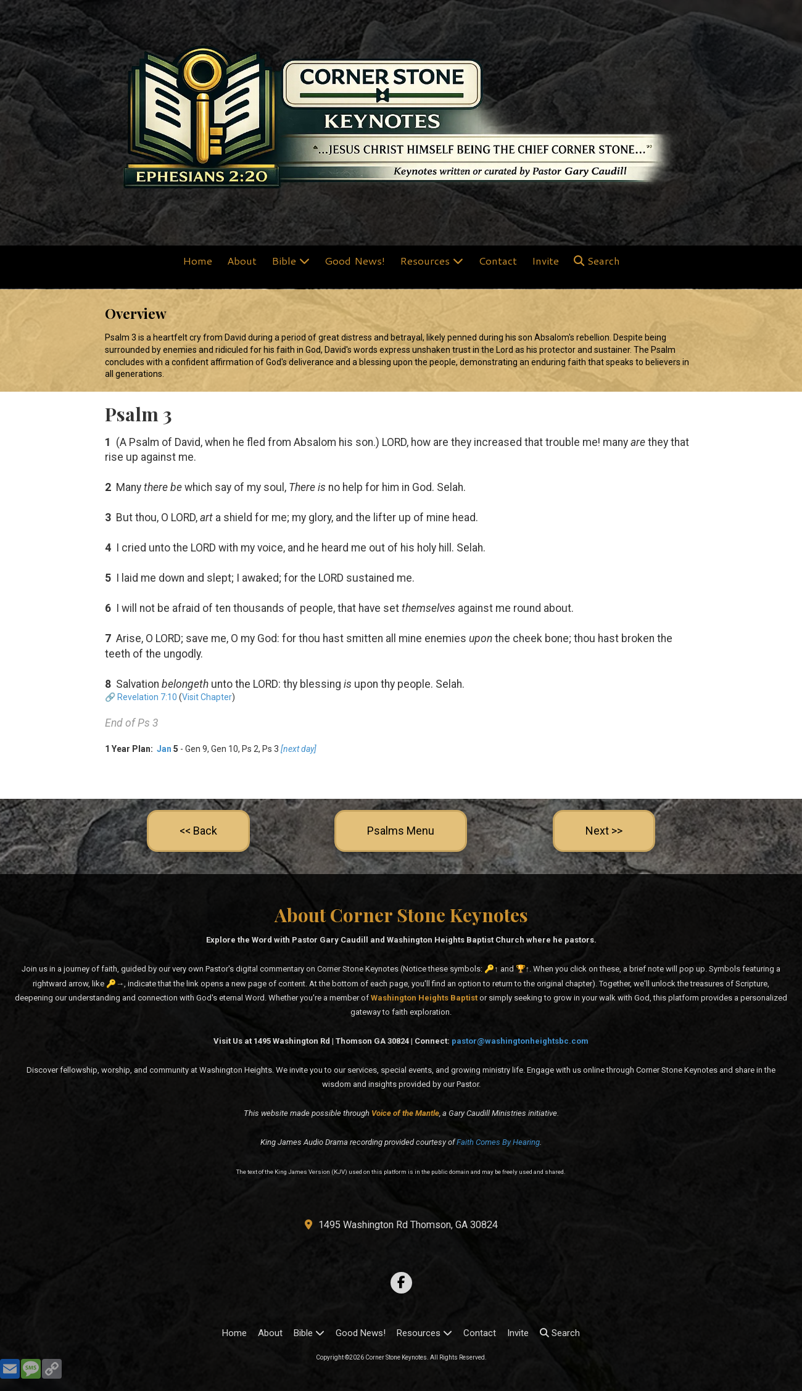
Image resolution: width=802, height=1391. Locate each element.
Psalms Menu (400, 830)
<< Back (198, 830)
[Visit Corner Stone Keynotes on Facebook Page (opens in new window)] (401, 1283)
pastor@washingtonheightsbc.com (520, 1041)
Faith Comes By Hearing (498, 1142)
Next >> (603, 830)
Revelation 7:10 (147, 697)
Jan (163, 749)
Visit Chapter (207, 697)
